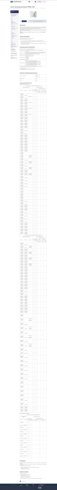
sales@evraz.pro (32, 1)
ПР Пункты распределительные (13, 22)
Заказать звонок (44, 1)
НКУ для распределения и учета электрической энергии (14, 15)
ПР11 (12, 25)
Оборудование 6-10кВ (13, 51)
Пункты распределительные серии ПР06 (14, 24)
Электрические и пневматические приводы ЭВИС (14, 58)
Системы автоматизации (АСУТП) (14, 55)
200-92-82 (38, 1)
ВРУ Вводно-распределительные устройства (13, 33)
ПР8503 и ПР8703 (13, 26)
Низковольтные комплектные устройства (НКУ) (14, 12)
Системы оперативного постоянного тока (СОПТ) (14, 53)
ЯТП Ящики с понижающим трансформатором (14, 36)
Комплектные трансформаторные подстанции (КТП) (13, 49)
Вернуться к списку (23, 481)
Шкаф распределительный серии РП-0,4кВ (14, 28)
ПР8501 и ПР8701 (13, 29)
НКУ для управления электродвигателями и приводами (13, 44)
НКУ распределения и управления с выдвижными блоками (14, 46)
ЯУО (11, 31)
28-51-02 (40, 485)
